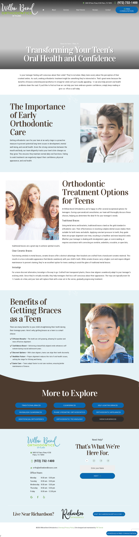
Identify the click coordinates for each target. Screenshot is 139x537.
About (54, 10)
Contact (108, 10)
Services (66, 10)
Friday (32, 491)
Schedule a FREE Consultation (121, 533)
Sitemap (61, 528)
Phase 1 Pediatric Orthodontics (69, 412)
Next (96, 476)
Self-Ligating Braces (108, 405)
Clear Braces (69, 405)
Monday (33, 478)
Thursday (34, 488)
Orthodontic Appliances (108, 412)
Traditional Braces (31, 405)
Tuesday (33, 481)
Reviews (95, 10)
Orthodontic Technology (69, 419)
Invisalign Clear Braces (30, 412)
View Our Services (107, 419)
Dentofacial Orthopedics (31, 419)
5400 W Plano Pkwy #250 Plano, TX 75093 (97, 3)
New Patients (80, 10)
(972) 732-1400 (125, 2)
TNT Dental (99, 528)
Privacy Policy (69, 528)
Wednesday (34, 484)
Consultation (127, 10)
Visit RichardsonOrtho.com (108, 514)
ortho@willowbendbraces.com (43, 468)
